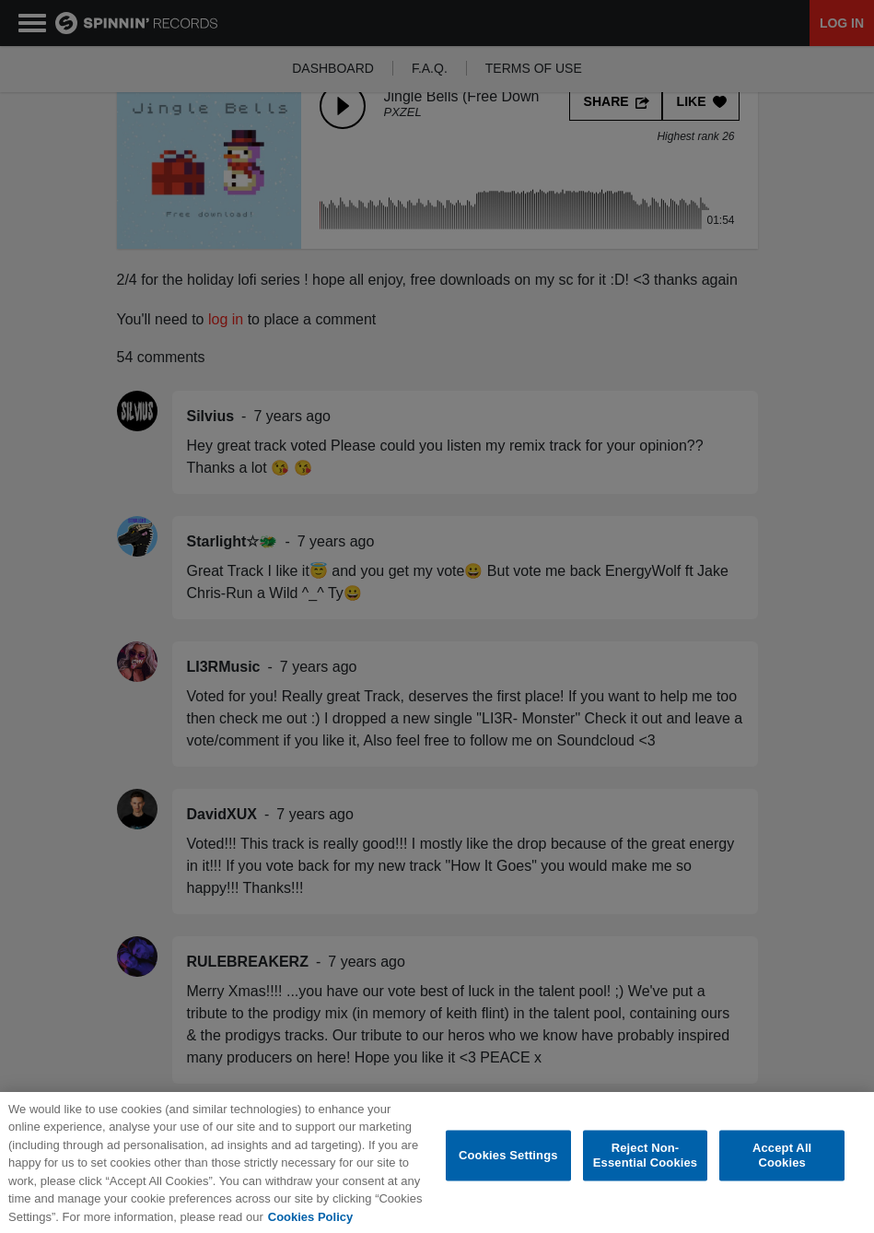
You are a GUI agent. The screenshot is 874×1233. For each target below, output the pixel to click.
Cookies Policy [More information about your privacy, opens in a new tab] (310, 1221)
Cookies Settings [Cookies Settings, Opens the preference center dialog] (508, 1160)
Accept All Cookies (781, 1159)
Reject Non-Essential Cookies (645, 1159)
